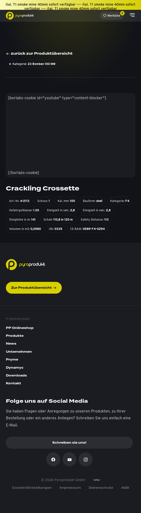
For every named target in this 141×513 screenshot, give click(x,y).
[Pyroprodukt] (20, 15)
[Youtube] (69, 459)
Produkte (15, 336)
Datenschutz (101, 487)
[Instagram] (85, 459)
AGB (125, 487)
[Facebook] (53, 459)
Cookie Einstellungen (32, 487)
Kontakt (13, 383)
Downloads (16, 375)
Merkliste (113, 14)
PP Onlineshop (20, 328)
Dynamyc (15, 367)
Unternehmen (19, 352)
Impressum (70, 487)
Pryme (12, 359)
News (11, 343)
